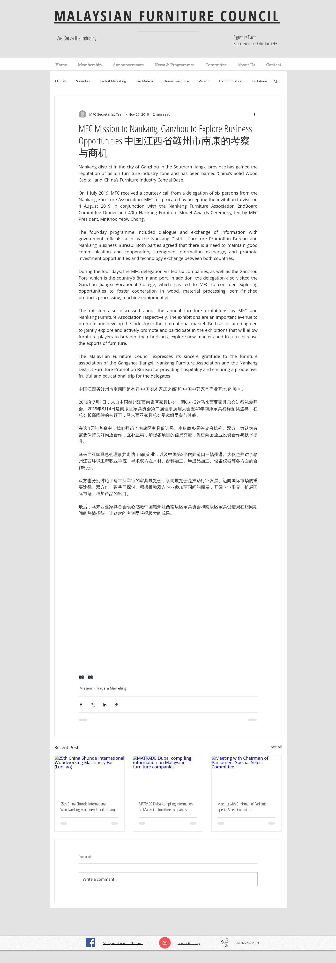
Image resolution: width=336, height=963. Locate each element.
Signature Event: (244, 37)
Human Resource (176, 81)
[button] (275, 81)
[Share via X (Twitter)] (92, 704)
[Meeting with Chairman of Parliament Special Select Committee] (247, 775)
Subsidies (83, 81)
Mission (203, 81)
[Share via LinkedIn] (104, 704)
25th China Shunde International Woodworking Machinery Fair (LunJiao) (87, 806)
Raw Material (144, 81)
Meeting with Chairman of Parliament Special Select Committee (243, 806)
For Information (230, 81)
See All (276, 746)
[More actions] (255, 114)
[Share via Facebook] (81, 704)
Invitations (259, 81)
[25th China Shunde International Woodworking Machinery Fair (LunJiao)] (90, 775)
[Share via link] (116, 704)
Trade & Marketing (112, 81)
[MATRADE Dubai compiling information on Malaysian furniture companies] (168, 775)
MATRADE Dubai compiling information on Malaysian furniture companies (166, 806)
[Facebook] (90, 942)
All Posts (60, 81)
